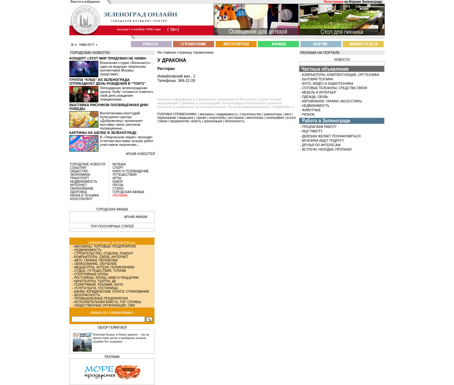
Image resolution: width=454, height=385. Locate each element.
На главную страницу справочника (185, 52)
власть (196, 121)
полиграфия (275, 117)
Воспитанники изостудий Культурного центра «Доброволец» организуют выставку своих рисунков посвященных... (121, 120)
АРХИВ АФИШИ (135, 217)
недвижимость (226, 114)
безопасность (235, 121)
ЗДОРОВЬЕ (78, 192)
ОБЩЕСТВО (79, 171)
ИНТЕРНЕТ (78, 185)
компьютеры (273, 114)
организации (213, 121)
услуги (291, 117)
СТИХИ (118, 188)
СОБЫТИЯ (78, 168)
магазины (207, 114)
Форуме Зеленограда (365, 1)
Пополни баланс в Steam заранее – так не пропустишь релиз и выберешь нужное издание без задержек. (121, 338)
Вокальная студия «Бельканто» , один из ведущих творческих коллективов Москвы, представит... (126, 68)
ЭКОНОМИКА (80, 174)
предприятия (179, 121)
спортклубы (217, 117)
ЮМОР (118, 181)
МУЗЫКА (119, 164)
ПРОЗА (118, 185)
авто (288, 114)
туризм (201, 117)
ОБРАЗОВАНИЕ (82, 188)
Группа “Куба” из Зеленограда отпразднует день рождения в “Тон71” (107, 81)
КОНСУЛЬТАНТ (81, 199)
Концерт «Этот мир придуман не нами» (108, 58)
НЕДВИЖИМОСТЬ (83, 181)
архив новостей (140, 154)
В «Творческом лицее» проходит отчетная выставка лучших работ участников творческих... (127, 141)
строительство (250, 114)
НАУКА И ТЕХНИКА (84, 195)
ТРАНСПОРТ (79, 178)
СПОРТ (118, 168)
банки (163, 121)
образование (166, 117)
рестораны (236, 117)
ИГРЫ (117, 178)
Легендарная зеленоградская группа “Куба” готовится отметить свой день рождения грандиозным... (126, 93)
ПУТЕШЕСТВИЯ (125, 174)
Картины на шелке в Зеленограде (103, 133)
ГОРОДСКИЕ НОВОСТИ (87, 164)
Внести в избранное (85, 1)
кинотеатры (255, 117)
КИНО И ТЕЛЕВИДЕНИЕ (131, 171)
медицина (186, 117)
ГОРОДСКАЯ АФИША (128, 192)
